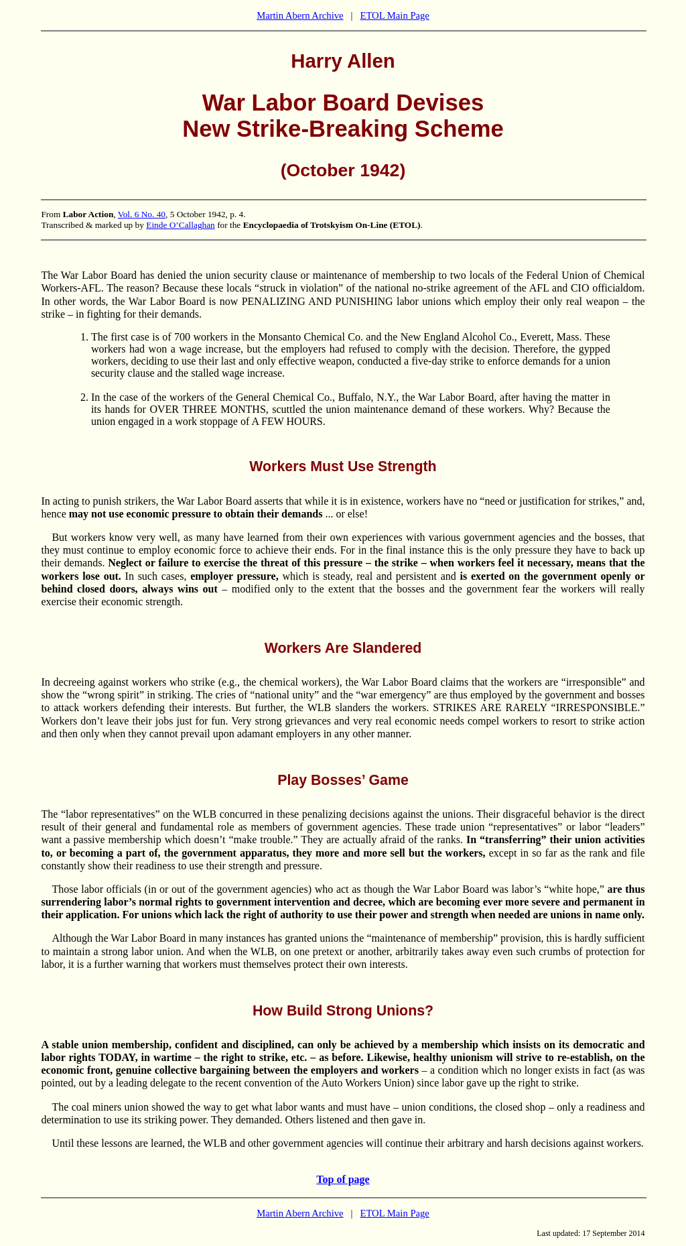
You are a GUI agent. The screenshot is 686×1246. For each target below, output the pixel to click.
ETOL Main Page (394, 15)
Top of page (342, 1179)
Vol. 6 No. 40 (141, 214)
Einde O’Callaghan (180, 225)
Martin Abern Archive (300, 15)
